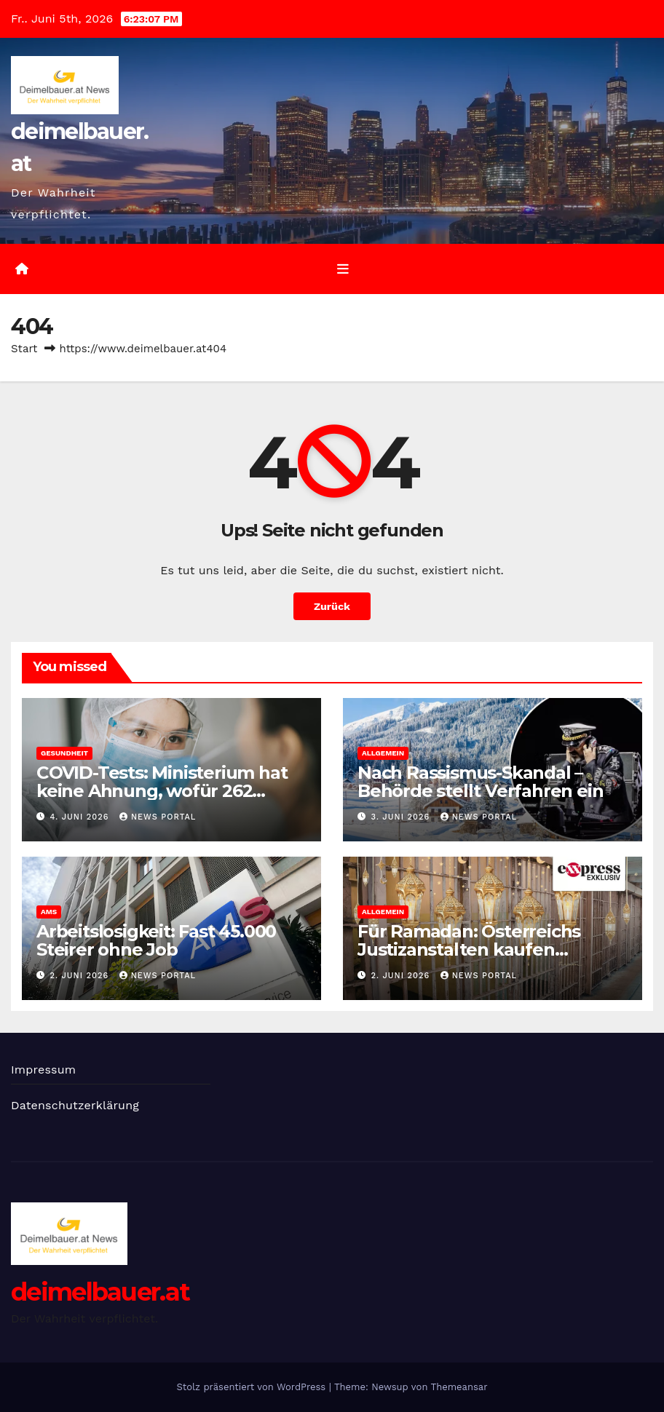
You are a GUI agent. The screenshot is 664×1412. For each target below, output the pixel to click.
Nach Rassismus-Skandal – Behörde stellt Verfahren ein (480, 781)
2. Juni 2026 (81, 975)
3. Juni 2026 (402, 817)
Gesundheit (64, 753)
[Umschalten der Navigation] (342, 268)
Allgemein (383, 753)
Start (24, 348)
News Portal (157, 817)
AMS (49, 912)
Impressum (43, 1069)
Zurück (332, 606)
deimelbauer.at (100, 1292)
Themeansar (459, 1386)
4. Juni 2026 (81, 817)
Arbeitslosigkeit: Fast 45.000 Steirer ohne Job (156, 940)
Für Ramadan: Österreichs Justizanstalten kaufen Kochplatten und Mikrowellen (485, 949)
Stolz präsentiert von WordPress (252, 1386)
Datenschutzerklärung (75, 1105)
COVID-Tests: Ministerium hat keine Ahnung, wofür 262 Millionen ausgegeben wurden (168, 791)
